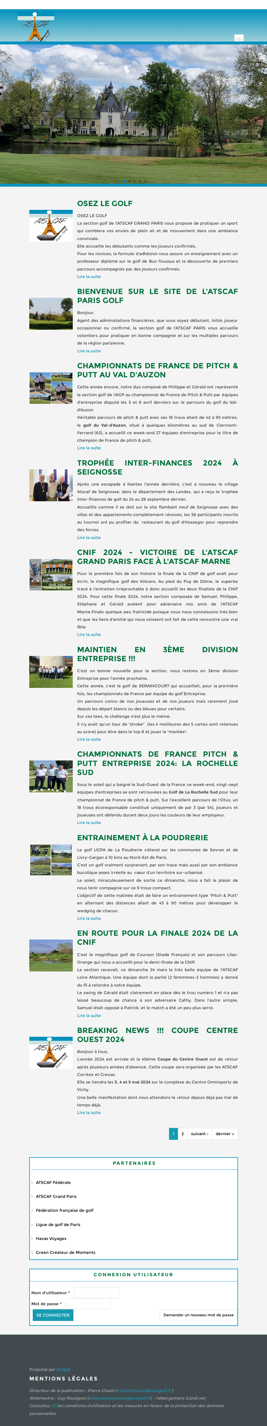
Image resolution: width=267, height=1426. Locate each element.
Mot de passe (46, 1303)
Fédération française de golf (64, 1210)
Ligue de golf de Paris (58, 1224)
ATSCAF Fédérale (53, 1182)
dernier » (225, 1133)
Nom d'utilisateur (50, 1292)
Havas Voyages (51, 1238)
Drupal (63, 1369)
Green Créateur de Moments (65, 1252)
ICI (53, 1405)
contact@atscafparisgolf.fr (143, 1390)
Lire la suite (89, 276)
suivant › (199, 1133)
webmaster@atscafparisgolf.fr (119, 1398)
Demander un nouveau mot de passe (199, 1315)
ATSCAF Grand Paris (56, 1196)
